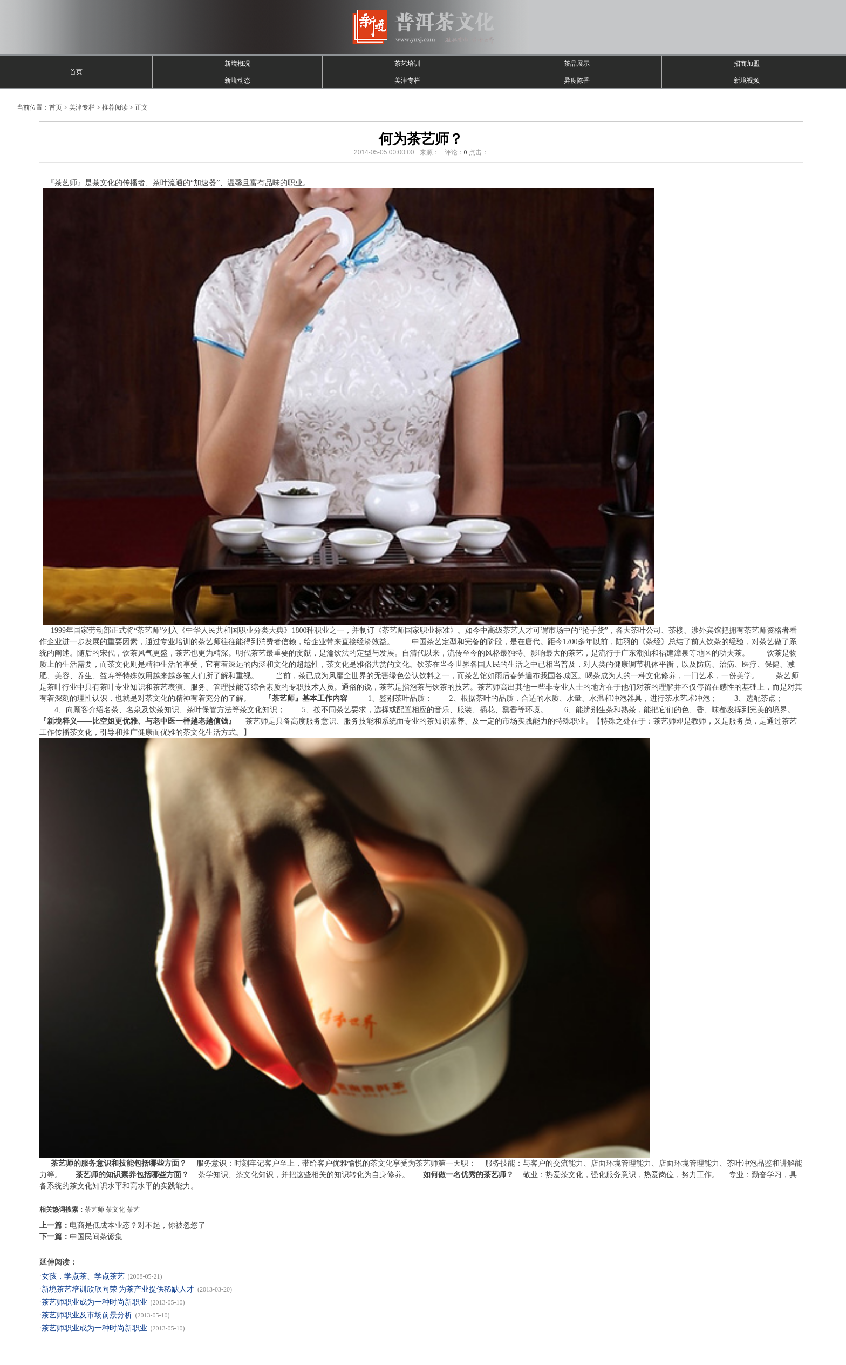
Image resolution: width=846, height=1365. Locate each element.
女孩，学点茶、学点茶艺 (83, 1276)
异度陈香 (577, 80)
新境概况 (237, 63)
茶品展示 (577, 63)
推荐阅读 (115, 107)
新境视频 (747, 80)
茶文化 (115, 1209)
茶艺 (133, 1209)
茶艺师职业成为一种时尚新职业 (94, 1302)
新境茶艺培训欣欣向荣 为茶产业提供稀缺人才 (118, 1289)
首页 (76, 72)
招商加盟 (747, 63)
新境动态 (237, 80)
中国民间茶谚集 (96, 1237)
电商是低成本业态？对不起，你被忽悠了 (138, 1225)
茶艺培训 (407, 63)
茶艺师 (94, 1209)
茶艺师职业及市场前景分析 (87, 1315)
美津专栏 (407, 80)
